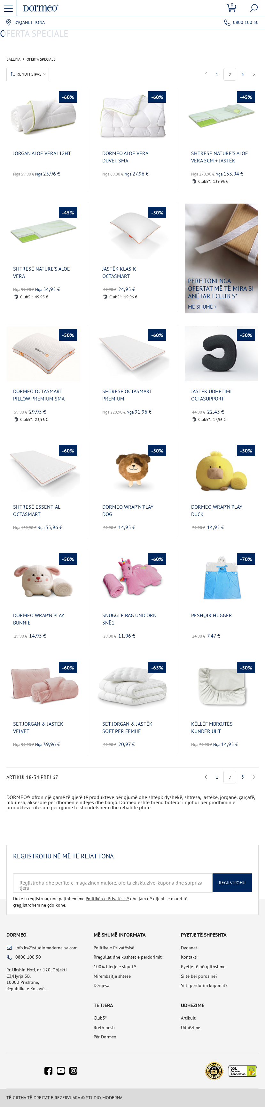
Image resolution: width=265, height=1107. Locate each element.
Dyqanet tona (29, 22)
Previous (206, 74)
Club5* (100, 1018)
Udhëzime (190, 1027)
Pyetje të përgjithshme (203, 966)
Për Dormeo (105, 1037)
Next (253, 74)
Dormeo (16, 934)
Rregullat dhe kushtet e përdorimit (128, 957)
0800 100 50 (246, 22)
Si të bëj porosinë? (199, 976)
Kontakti (189, 957)
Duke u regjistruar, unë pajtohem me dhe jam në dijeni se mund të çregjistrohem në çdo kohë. (100, 902)
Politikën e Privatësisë (107, 898)
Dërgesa (101, 985)
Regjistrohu (232, 883)
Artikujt (188, 1018)
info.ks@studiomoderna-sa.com (46, 948)
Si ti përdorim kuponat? (204, 985)
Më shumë (200, 306)
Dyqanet (189, 948)
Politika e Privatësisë (114, 948)
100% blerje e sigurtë (115, 966)
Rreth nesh (104, 1027)
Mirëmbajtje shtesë (112, 976)
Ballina (13, 59)
